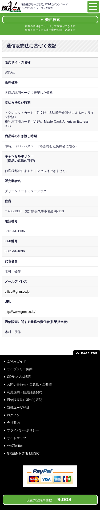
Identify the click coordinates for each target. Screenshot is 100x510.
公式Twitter (15, 446)
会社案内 (13, 423)
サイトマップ (16, 438)
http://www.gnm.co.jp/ (20, 312)
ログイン (13, 415)
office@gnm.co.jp (17, 291)
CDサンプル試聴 (19, 377)
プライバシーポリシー (23, 430)
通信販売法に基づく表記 (24, 400)
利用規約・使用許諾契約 (24, 392)
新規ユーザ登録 (18, 407)
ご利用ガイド (16, 361)
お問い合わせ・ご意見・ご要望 (29, 384)
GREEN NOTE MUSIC (23, 453)
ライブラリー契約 (20, 369)
